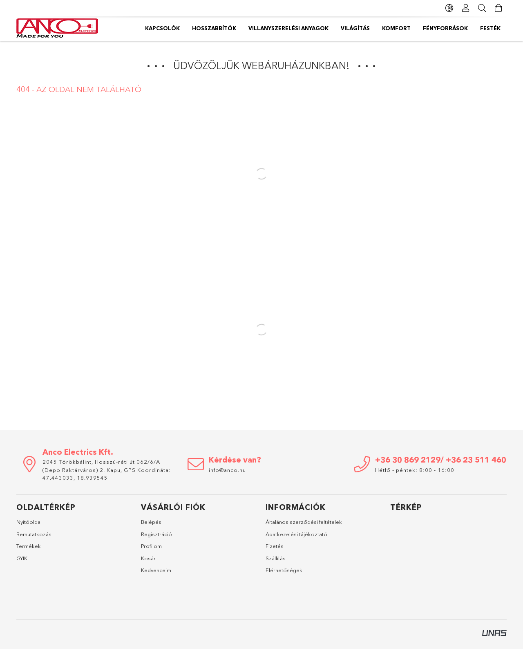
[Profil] (466, 8)
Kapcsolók (162, 28)
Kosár (148, 558)
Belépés (151, 522)
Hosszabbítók (214, 28)
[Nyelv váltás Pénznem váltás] (449, 8)
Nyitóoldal (29, 522)
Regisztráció (156, 534)
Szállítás (276, 558)
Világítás (355, 28)
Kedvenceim (156, 570)
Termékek (28, 546)
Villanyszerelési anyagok (288, 28)
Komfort (396, 28)
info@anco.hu (227, 470)
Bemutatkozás (33, 534)
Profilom (151, 546)
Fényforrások (445, 28)
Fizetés (275, 546)
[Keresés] (482, 8)
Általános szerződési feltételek (304, 522)
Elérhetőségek (284, 570)
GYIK (21, 558)
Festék (490, 28)
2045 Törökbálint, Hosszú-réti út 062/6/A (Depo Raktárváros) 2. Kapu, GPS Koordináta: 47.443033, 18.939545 (106, 469)
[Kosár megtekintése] (498, 8)
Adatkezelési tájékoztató (296, 534)
